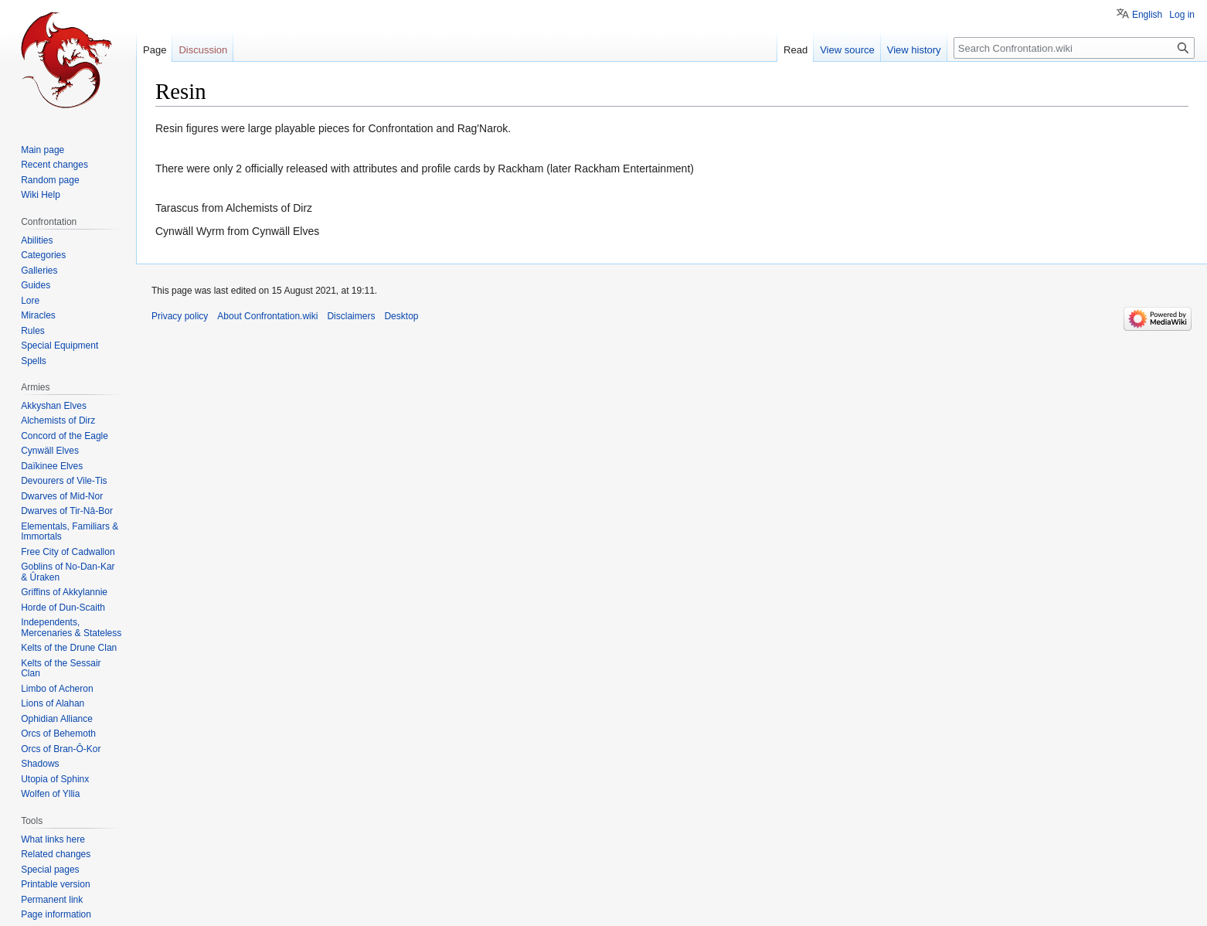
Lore (30, 300)
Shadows (40, 763)
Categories (43, 255)
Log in (1182, 14)
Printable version (55, 884)
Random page (50, 180)
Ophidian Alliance (57, 718)
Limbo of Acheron (57, 688)
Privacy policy (179, 316)
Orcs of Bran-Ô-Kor (60, 749)
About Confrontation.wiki (267, 316)
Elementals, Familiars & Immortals (69, 532)
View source (847, 50)
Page (154, 50)
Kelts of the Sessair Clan (60, 668)
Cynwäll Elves (50, 450)
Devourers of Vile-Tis (64, 480)
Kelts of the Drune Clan (69, 647)
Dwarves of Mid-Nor (62, 496)
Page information (56, 914)
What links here (53, 839)
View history (914, 50)
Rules (33, 330)
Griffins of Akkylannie (64, 592)
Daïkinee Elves (52, 466)
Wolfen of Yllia (50, 793)
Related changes (55, 854)
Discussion (202, 50)
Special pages (50, 869)
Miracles (38, 315)
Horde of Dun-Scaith (63, 607)
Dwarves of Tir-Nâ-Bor (67, 511)
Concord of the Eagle (64, 436)
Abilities (37, 240)
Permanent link (52, 899)
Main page (42, 150)
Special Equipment (59, 345)
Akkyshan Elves (54, 405)
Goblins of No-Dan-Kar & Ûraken (67, 572)
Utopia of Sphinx (55, 779)
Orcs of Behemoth (58, 733)
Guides (35, 285)
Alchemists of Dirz (58, 420)
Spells (33, 361)
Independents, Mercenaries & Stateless (71, 627)
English (1147, 14)
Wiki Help (40, 194)
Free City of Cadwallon (67, 551)
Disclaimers (351, 316)
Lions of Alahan (52, 703)
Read (796, 50)
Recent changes (54, 164)
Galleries (39, 270)
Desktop (401, 316)
